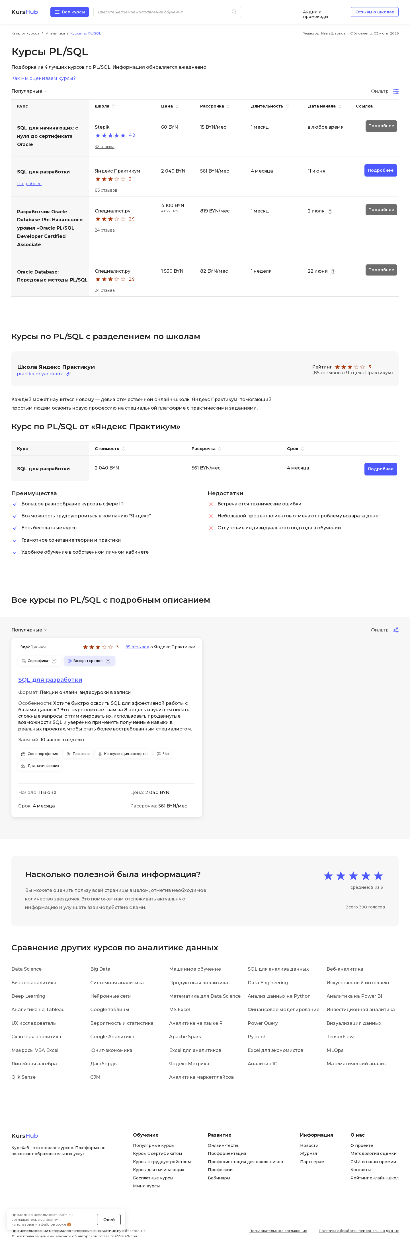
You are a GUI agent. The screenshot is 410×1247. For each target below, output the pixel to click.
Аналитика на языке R (196, 1023)
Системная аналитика (117, 982)
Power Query (263, 1023)
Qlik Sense (23, 1077)
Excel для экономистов (275, 1050)
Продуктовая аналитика (198, 982)
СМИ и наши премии (373, 1161)
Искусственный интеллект (358, 982)
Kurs (24, 12)
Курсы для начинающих (158, 1169)
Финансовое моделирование (283, 1009)
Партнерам (312, 1161)
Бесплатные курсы (153, 1178)
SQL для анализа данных (278, 969)
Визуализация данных (354, 1023)
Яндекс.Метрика (189, 1063)
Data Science (26, 969)
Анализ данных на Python (279, 996)
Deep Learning (28, 996)
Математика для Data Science (205, 996)
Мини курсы (146, 1186)
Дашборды (104, 1063)
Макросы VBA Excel (34, 1050)
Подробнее (29, 183)
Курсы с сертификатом (157, 1153)
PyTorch (257, 1036)
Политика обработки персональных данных (359, 1230)
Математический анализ (357, 1063)
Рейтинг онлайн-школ (374, 1178)
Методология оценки (373, 1153)
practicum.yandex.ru (40, 373)
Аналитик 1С (262, 1063)
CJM (95, 1077)
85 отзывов (106, 190)
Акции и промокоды (315, 12)
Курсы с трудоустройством (162, 1161)
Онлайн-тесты (223, 1145)
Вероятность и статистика (121, 1023)
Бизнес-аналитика (33, 982)
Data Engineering (268, 982)
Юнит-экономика (111, 1050)
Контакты (360, 1169)
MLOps (335, 1050)
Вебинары (219, 1178)
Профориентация (227, 1153)
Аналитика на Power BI (354, 996)
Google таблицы (109, 1009)
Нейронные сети (110, 996)
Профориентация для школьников (245, 1161)
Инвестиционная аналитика (361, 1009)
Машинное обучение (195, 969)
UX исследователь (33, 1023)
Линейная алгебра (34, 1063)
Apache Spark (185, 1036)
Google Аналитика (112, 1036)
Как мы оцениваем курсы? (43, 78)
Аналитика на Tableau (38, 1009)
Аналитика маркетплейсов (201, 1077)
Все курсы (73, 12)
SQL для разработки (50, 679)
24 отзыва (105, 230)
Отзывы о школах (374, 12)
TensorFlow (340, 1036)
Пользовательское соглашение (278, 1230)
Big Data (100, 969)
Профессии (220, 1169)
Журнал (308, 1153)
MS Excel (179, 1009)
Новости (309, 1145)
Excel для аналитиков (195, 1050)
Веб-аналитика (345, 969)
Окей (109, 1219)
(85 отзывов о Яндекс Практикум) (352, 372)
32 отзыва (104, 146)
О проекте (361, 1145)
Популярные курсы (153, 1145)
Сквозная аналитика (36, 1036)
